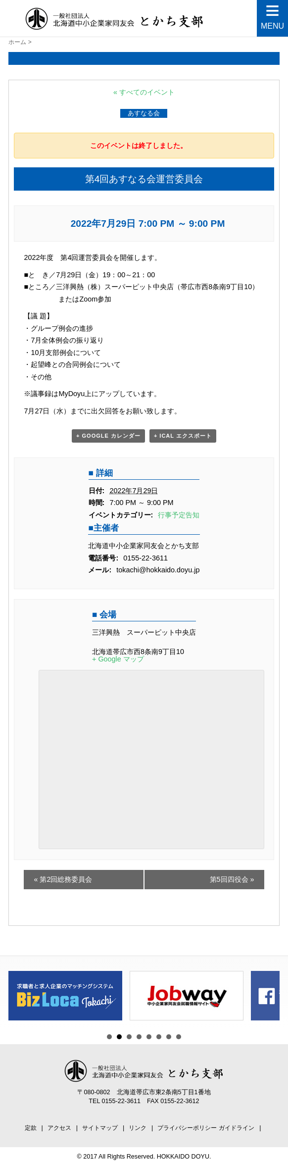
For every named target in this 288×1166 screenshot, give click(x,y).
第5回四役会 (232, 879)
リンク (137, 1127)
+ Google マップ (118, 659)
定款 (31, 1127)
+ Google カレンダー (108, 436)
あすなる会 (144, 113)
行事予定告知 (178, 515)
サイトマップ (100, 1127)
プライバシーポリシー (187, 1127)
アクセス (59, 1127)
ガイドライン (236, 1127)
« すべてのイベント (144, 92)
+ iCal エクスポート (183, 436)
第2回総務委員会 (63, 879)
